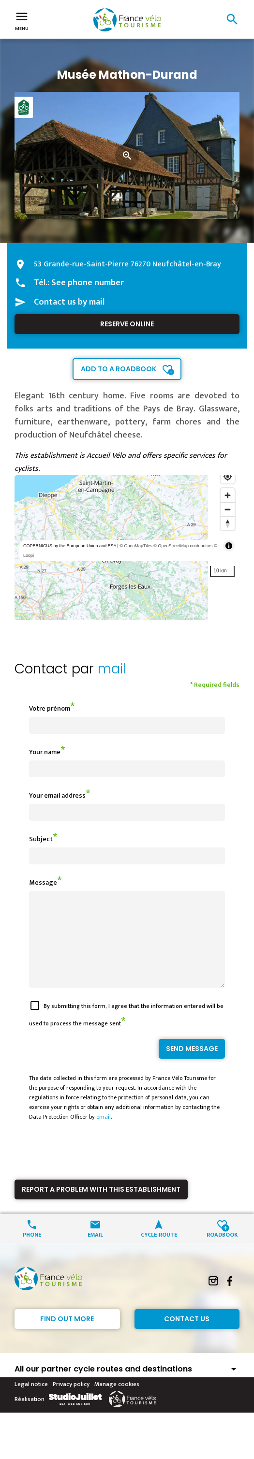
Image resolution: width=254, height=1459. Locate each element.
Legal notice (31, 1401)
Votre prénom (49, 708)
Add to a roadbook (118, 369)
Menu (22, 20)
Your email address (57, 795)
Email (95, 1251)
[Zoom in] (228, 495)
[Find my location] (228, 476)
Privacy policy (71, 1401)
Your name (44, 752)
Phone (32, 1251)
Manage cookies (116, 1401)
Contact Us (186, 1336)
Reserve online (127, 324)
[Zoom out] (228, 509)
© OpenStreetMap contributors (182, 545)
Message (43, 882)
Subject (41, 839)
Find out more (67, 1336)
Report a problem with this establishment (101, 1206)
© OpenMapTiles (136, 545)
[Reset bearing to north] (228, 523)
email (103, 1134)
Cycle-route (159, 1251)
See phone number (87, 283)
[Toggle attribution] (229, 546)
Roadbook (222, 1251)
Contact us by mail (69, 302)
